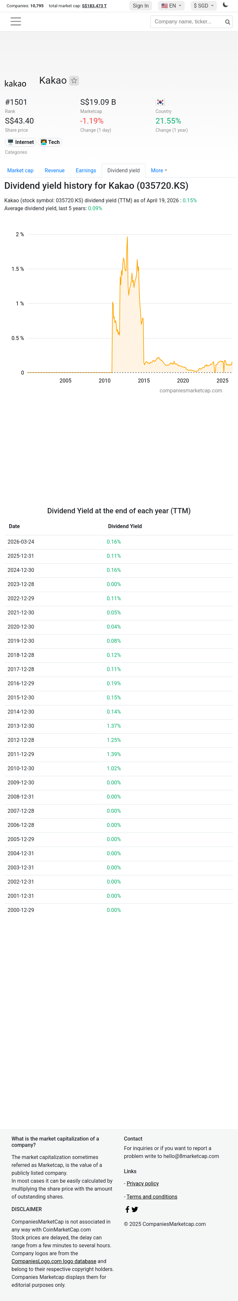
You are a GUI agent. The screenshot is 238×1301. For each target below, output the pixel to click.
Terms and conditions (152, 1197)
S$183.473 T (94, 5)
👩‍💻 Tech (50, 142)
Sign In (140, 6)
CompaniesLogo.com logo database (54, 1261)
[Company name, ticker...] (191, 21)
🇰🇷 (160, 102)
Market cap (20, 170)
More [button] (157, 170)
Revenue (55, 170)
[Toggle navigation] (15, 21)
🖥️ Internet (20, 142)
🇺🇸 (169, 6)
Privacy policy (143, 1183)
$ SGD (202, 6)
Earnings (86, 170)
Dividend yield (123, 170)
